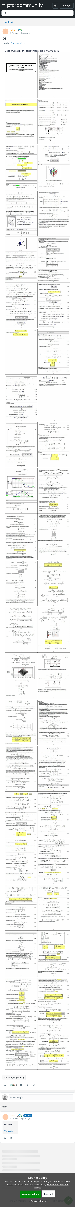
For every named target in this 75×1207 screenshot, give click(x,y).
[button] (3, 6)
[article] (37, 1127)
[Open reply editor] (37, 1097)
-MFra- (13, 30)
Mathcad (8, 22)
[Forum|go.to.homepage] (25, 5)
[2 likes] (13, 1085)
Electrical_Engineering (14, 1077)
